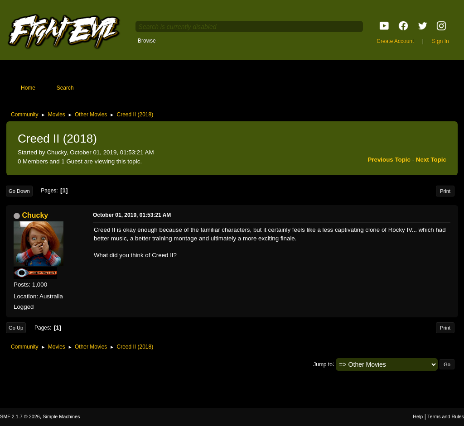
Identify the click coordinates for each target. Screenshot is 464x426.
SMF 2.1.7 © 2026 (20, 416)
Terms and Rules (445, 416)
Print (445, 191)
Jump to (323, 364)
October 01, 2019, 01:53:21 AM (132, 215)
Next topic (431, 159)
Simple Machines (61, 416)
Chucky (35, 215)
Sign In (440, 41)
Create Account (395, 41)
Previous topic (389, 159)
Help (418, 416)
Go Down (19, 191)
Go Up (16, 327)
